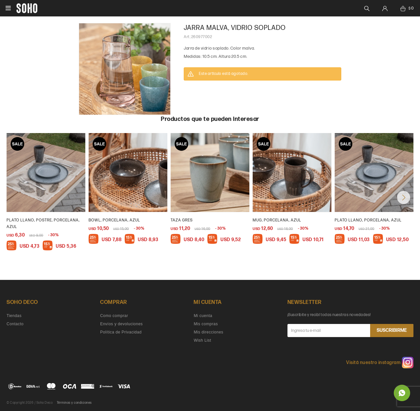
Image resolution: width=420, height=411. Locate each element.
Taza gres (182, 220)
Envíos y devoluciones (121, 324)
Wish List (202, 340)
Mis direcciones (208, 332)
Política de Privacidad (120, 332)
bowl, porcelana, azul (114, 220)
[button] (403, 197)
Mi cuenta (203, 315)
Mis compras (206, 324)
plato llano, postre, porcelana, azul (43, 223)
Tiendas (14, 315)
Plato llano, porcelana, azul (368, 220)
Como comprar (114, 315)
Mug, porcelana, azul (277, 220)
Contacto (15, 324)
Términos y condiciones (74, 403)
